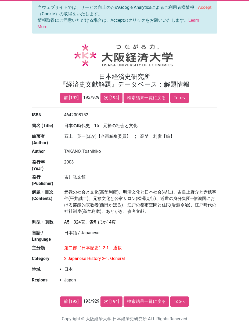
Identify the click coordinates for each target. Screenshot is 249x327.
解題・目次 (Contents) (42, 195)
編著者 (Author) (40, 139)
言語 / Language (41, 236)
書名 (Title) (42, 125)
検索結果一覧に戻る (146, 97)
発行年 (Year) (38, 165)
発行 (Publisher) (42, 180)
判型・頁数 (42, 222)
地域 (36, 269)
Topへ (179, 97)
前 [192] (71, 97)
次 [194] (111, 97)
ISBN (37, 114)
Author (38, 151)
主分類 (38, 247)
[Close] (205, 7)
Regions (40, 280)
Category (40, 258)
